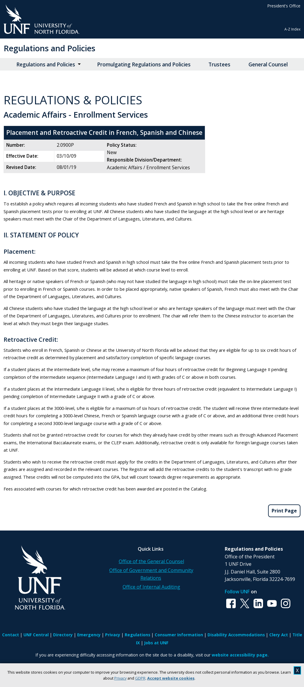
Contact (10, 635)
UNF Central (36, 635)
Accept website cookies (170, 678)
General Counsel (268, 64)
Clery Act (278, 635)
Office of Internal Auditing (151, 587)
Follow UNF (237, 591)
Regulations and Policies (49, 48)
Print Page (284, 510)
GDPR (140, 678)
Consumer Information (179, 635)
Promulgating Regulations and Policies (144, 64)
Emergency (89, 635)
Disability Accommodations (236, 635)
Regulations (137, 635)
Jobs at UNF (156, 643)
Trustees (219, 64)
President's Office (283, 6)
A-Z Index (292, 29)
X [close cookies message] (297, 670)
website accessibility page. (240, 655)
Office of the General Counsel (151, 561)
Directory (63, 635)
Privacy (120, 678)
